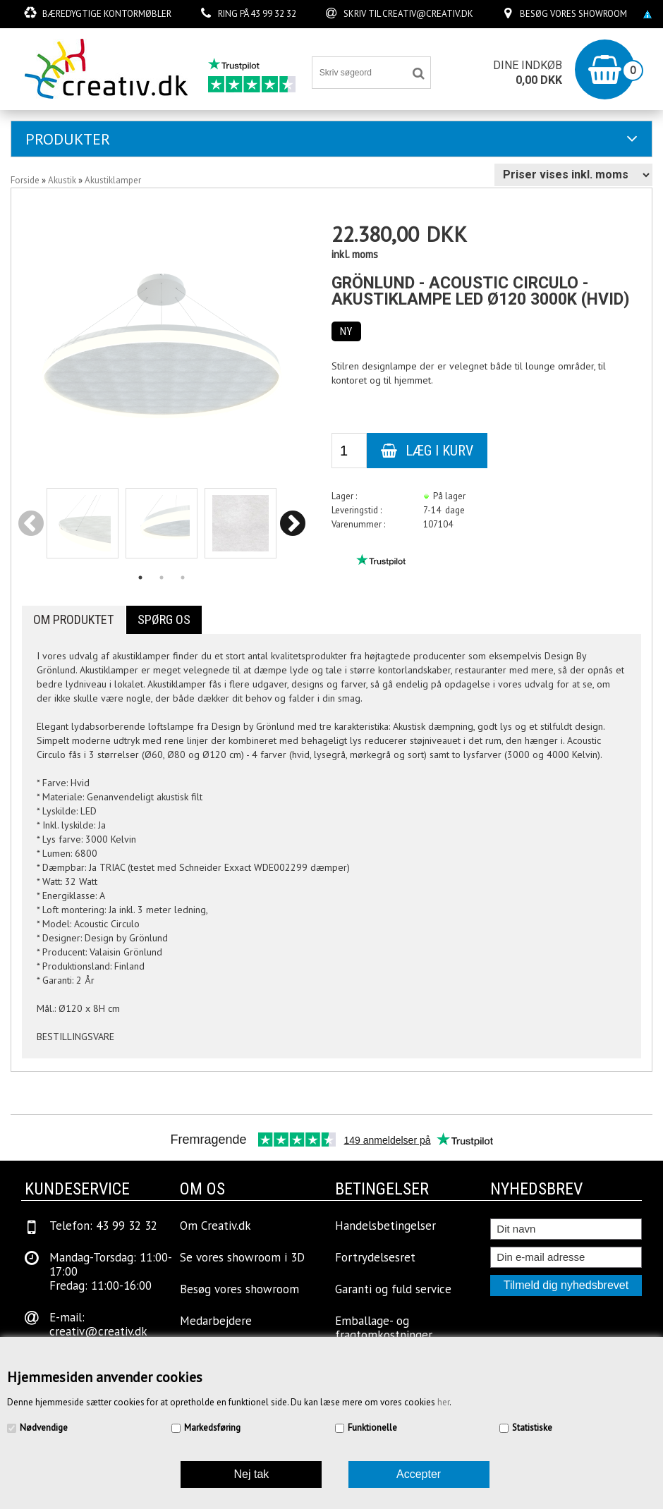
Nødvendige (44, 1428)
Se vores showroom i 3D (242, 1257)
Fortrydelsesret (375, 1257)
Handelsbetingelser (385, 1225)
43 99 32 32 (273, 14)
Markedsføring (212, 1428)
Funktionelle (372, 1428)
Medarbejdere (216, 1320)
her (443, 1402)
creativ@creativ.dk (427, 14)
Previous (31, 524)
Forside (25, 180)
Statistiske (532, 1428)
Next (292, 524)
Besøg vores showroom (573, 14)
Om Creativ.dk (215, 1225)
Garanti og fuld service (393, 1289)
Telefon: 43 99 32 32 (103, 1225)
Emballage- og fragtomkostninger (383, 1328)
